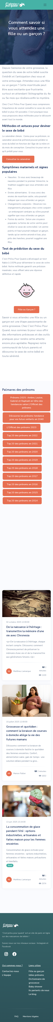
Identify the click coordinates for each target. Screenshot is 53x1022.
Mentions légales (31, 1016)
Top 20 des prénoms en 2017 (22, 476)
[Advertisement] (26, 532)
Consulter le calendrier (18, 159)
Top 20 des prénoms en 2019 (22, 460)
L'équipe (6, 975)
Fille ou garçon (36, 971)
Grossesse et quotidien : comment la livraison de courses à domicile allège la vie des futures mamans (26, 733)
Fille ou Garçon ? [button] (26, 309)
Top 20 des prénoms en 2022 (22, 435)
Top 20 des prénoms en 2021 (22, 443)
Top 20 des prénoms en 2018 (22, 468)
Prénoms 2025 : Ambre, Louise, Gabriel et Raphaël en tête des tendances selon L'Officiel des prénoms (26, 402)
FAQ (16, 1016)
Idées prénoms (36, 975)
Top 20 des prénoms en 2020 (22, 451)
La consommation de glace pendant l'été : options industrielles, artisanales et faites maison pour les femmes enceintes (26, 835)
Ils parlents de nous (39, 990)
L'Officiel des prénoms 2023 (21, 427)
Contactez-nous (10, 971)
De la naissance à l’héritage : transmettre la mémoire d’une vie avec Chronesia (25, 631)
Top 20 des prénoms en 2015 (22, 492)
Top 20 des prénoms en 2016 (22, 484)
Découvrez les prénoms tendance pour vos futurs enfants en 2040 (26, 417)
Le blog (32, 994)
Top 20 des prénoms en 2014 (22, 500)
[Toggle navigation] (45, 4)
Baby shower (35, 986)
